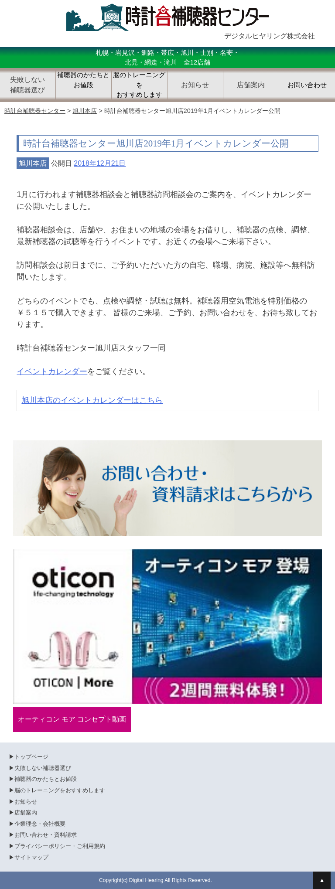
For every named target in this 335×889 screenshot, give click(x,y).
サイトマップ (31, 857)
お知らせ (25, 801)
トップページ (31, 756)
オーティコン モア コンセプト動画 (72, 719)
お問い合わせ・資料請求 (45, 834)
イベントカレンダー (52, 371)
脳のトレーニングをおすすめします (139, 85)
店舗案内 (25, 812)
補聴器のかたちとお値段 (83, 80)
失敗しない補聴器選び (42, 768)
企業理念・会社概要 (39, 824)
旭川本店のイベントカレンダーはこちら (92, 400)
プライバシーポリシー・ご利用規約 (59, 846)
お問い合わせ (307, 85)
